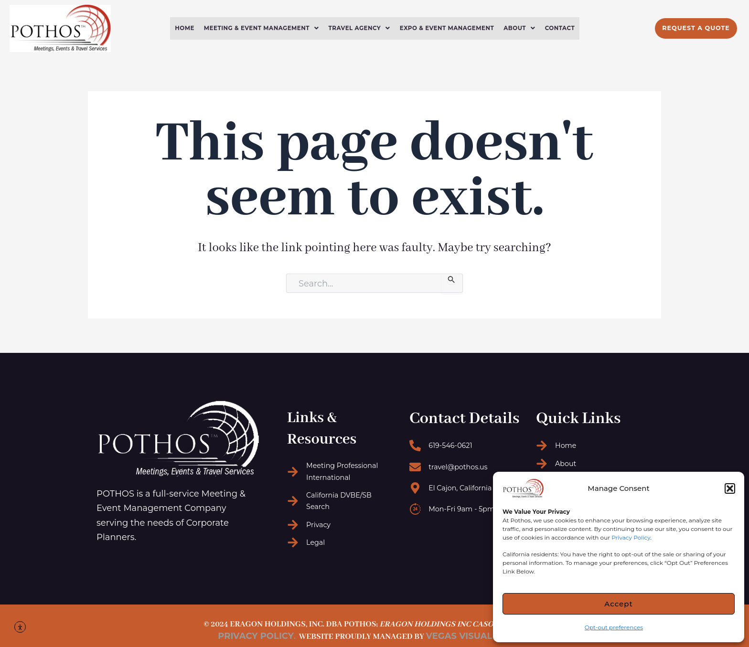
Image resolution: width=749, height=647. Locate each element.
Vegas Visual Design (478, 636)
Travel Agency (358, 28)
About (527, 28)
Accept (618, 603)
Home (174, 28)
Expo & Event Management (451, 28)
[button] (730, 488)
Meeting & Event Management (255, 28)
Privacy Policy (630, 537)
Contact (570, 28)
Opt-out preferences (614, 627)
